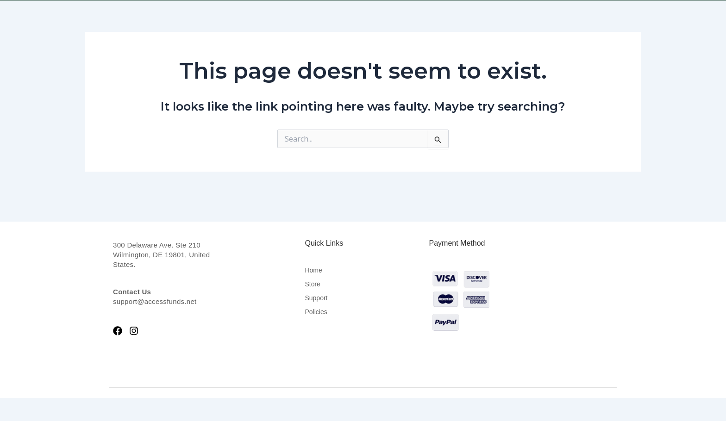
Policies (316, 312)
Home (313, 270)
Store (312, 284)
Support (316, 298)
